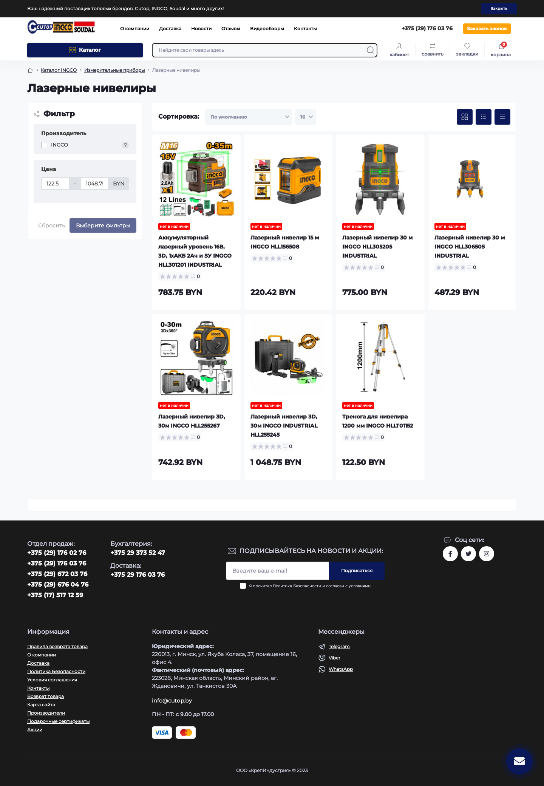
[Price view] (502, 117)
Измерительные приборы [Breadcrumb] (114, 70)
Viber (334, 658)
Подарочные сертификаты (58, 721)
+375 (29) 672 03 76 (57, 574)
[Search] (370, 50)
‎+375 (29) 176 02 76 (56, 552)
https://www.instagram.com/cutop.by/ (486, 554)
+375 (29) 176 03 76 (56, 563)
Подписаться (356, 570)
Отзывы (230, 28)
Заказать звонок (487, 28)
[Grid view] (465, 117)
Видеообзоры (267, 28)
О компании (134, 28)
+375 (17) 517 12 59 (55, 595)
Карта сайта (41, 704)
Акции (34, 729)
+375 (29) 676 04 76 (57, 584)
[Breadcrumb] (30, 70)
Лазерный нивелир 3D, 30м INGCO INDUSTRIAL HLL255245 (283, 425)
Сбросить (51, 225)
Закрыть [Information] (499, 8)
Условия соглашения (52, 680)
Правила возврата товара (57, 646)
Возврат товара (45, 696)
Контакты (305, 28)
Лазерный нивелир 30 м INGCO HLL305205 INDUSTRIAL (377, 246)
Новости (201, 28)
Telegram (339, 646)
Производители (46, 713)
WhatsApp (341, 669)
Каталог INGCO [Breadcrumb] (59, 70)
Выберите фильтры (103, 225)
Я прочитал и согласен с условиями (310, 586)
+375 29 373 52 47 (137, 552)
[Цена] (55, 183)
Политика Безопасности (297, 586)
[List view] (483, 117)
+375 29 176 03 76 (137, 574)
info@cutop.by (172, 700)
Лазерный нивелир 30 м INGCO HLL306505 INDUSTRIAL (469, 246)
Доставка (170, 28)
